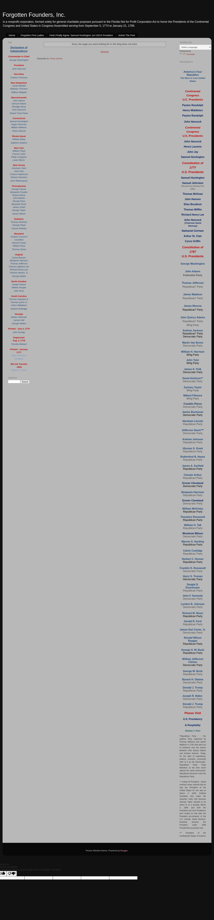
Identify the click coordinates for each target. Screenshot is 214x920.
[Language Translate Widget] (195, 47)
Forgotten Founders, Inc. (34, 15)
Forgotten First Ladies (32, 35)
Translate (187, 54)
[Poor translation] (12, 873)
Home (12, 35)
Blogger (124, 850)
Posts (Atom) (56, 58)
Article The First (126, 35)
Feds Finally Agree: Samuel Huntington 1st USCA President (81, 35)
